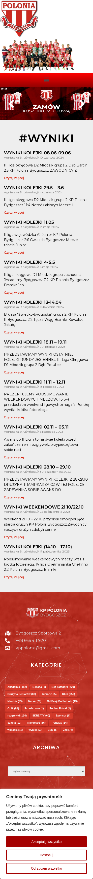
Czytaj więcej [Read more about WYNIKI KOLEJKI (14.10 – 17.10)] (14, 577)
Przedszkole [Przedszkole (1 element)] (34, 708)
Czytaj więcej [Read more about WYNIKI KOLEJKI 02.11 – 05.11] (14, 457)
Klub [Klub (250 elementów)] (68, 694)
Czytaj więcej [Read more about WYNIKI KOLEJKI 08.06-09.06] (14, 178)
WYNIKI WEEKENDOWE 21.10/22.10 (44, 507)
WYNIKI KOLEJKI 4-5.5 (29, 262)
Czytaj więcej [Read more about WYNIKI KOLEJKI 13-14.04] (14, 332)
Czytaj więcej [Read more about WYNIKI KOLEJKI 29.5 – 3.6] (14, 212)
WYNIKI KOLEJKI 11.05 (29, 222)
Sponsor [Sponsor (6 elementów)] (63, 715)
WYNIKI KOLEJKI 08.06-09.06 (37, 153)
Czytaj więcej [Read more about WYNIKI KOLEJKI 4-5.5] (14, 292)
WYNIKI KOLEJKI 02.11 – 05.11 (36, 427)
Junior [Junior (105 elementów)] (49, 694)
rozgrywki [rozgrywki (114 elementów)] (17, 715)
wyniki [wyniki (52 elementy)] (35, 729)
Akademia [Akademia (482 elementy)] (17, 686)
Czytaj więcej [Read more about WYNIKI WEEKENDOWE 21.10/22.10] (14, 537)
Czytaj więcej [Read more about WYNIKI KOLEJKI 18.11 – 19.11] (14, 372)
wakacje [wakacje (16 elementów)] (15, 729)
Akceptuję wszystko (46, 842)
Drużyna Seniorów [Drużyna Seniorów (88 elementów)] (21, 694)
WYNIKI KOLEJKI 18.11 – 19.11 (35, 342)
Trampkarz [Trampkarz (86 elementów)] (36, 722)
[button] (46, 80)
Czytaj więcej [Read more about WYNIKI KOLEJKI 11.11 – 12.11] (14, 417)
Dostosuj (46, 855)
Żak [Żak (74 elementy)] (68, 729)
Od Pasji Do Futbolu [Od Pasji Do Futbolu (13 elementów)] (62, 701)
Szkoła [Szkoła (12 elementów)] (14, 722)
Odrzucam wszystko (46, 868)
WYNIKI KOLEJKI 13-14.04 (33, 302)
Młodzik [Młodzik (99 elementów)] (15, 701)
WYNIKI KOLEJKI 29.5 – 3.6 (34, 187)
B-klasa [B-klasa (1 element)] (39, 686)
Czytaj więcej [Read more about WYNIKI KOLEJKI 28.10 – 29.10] (14, 497)
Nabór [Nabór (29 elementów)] (34, 701)
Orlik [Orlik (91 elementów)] (13, 708)
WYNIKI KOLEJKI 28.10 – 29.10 (37, 467)
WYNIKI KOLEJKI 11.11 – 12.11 (34, 382)
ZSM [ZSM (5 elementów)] (52, 729)
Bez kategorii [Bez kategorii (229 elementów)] (63, 686)
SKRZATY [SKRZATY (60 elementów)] (41, 715)
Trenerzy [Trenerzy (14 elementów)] (59, 722)
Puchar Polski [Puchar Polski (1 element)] (60, 708)
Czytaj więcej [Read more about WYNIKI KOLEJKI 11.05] (14, 252)
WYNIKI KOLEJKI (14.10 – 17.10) (38, 547)
